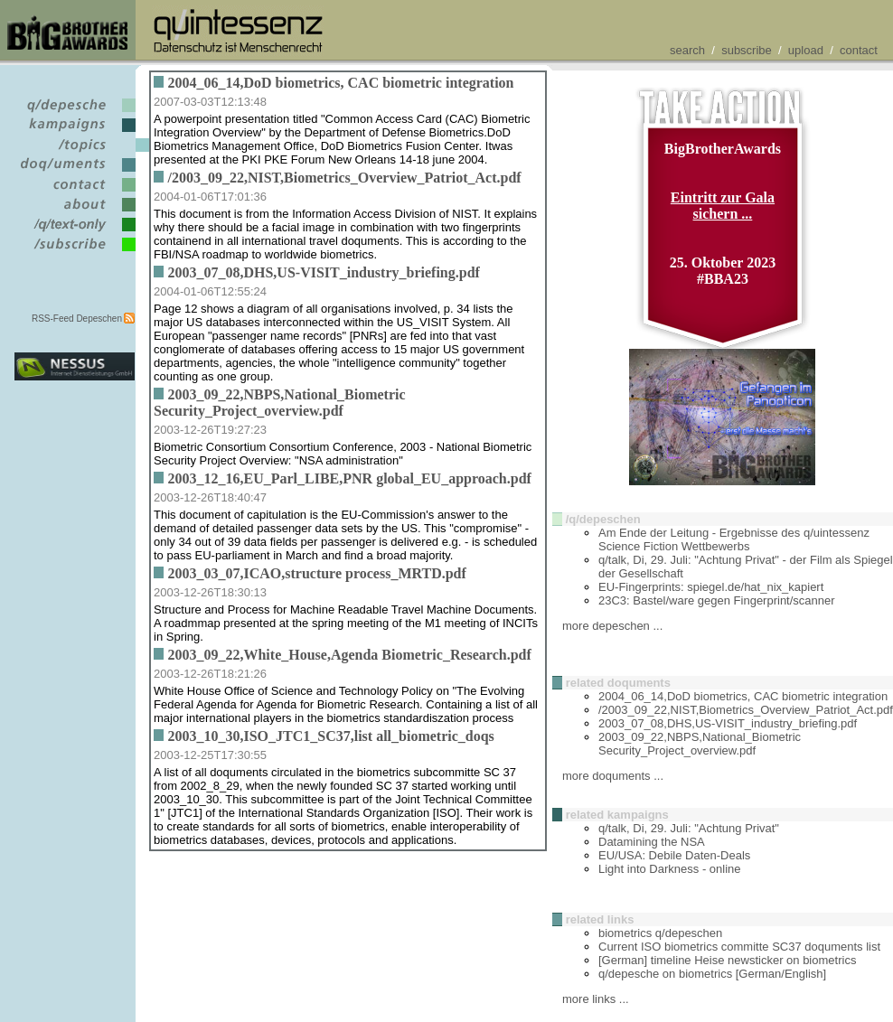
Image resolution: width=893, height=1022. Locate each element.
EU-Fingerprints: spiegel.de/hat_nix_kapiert (710, 587)
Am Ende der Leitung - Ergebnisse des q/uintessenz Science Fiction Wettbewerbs (734, 539)
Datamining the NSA (651, 842)
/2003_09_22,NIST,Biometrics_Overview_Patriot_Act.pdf (745, 710)
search (687, 50)
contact (859, 50)
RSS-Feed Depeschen (77, 318)
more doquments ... (612, 776)
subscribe (746, 50)
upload (805, 50)
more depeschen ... (612, 626)
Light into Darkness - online (669, 869)
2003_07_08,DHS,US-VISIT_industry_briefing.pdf (727, 723)
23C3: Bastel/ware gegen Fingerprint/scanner (716, 600)
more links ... (595, 999)
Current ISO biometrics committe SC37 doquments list (739, 946)
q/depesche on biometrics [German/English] (712, 973)
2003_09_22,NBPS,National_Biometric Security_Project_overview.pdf (699, 743)
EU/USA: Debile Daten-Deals (674, 855)
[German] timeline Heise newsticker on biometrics (727, 960)
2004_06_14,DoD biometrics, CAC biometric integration (743, 696)
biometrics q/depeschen (660, 933)
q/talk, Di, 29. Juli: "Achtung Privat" (688, 828)
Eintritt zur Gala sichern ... (723, 205)
